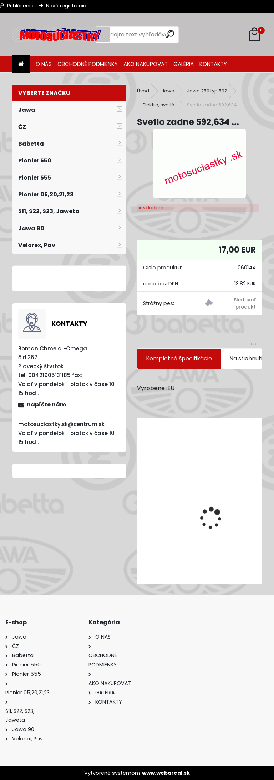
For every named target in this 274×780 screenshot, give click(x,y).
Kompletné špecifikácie (179, 358)
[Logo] (61, 34)
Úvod (143, 91)
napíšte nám (46, 404)
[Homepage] (21, 64)
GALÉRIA (183, 64)
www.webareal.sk (166, 772)
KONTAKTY (213, 64)
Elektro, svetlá (158, 104)
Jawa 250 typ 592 (207, 91)
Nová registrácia (66, 5)
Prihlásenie (20, 5)
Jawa (168, 91)
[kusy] (164, 571)
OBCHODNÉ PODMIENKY (87, 64)
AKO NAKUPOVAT (145, 64)
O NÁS (44, 64)
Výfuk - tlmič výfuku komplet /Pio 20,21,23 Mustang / (199, 538)
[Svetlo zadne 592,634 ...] (199, 163)
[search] (170, 34)
